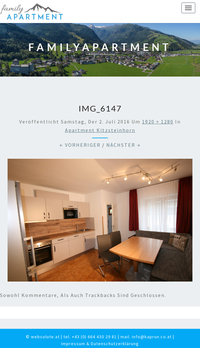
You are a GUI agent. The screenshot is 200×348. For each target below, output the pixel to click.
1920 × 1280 (158, 121)
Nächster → (123, 145)
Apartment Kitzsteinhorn (100, 130)
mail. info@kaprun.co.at (146, 336)
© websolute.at (43, 336)
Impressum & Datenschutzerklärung (100, 343)
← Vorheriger (80, 145)
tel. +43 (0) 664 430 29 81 (90, 336)
